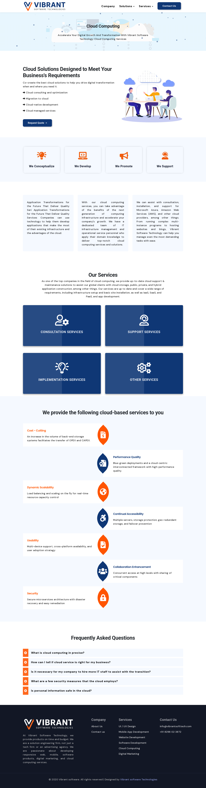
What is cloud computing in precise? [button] (58, 653)
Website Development (132, 737)
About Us (97, 726)
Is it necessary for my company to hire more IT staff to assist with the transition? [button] (91, 671)
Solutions (127, 6)
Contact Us (169, 6)
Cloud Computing (129, 748)
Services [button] (146, 6)
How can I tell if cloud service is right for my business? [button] (71, 662)
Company (108, 6)
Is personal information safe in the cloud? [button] (61, 690)
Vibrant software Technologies (138, 779)
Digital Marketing (129, 753)
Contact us (98, 731)
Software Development (133, 742)
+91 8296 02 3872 (170, 731)
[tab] (103, 653)
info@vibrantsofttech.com (176, 726)
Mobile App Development (134, 731)
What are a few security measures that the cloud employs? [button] (74, 681)
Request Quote (37, 122)
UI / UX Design (127, 726)
